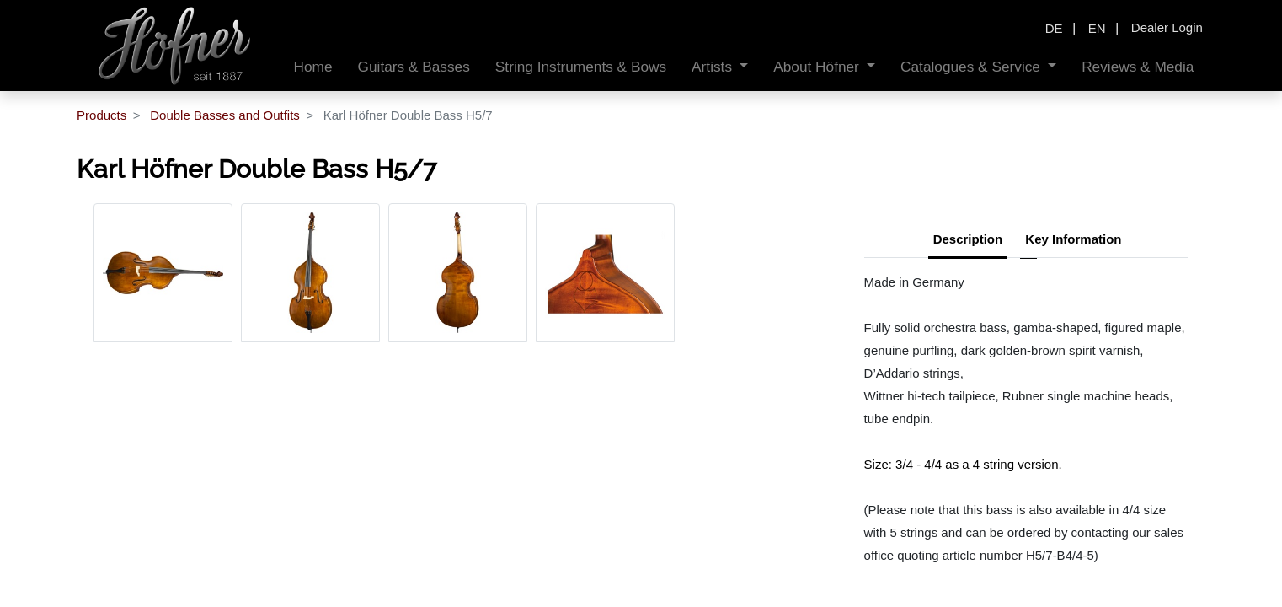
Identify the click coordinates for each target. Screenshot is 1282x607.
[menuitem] (313, 67)
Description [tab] (968, 239)
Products (101, 115)
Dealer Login (1167, 27)
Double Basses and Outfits (225, 115)
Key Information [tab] (1073, 239)
